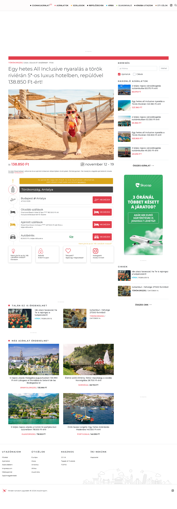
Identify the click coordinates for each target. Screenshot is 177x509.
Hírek (111, 5)
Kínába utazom (144, 5)
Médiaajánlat (7, 472)
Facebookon (18, 173)
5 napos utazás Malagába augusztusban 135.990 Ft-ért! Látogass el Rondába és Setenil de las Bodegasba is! (34, 380)
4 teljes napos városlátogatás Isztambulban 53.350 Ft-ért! (146, 118)
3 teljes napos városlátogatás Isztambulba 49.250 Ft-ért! (146, 149)
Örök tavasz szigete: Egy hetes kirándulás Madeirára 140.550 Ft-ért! (88, 428)
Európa (34, 457)
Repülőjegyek (96, 5)
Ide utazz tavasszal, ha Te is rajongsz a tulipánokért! (46, 312)
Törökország (97, 316)
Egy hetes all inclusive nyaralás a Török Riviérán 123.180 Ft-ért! (148, 102)
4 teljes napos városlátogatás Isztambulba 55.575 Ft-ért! (146, 87)
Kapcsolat (94, 457)
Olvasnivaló (125, 5)
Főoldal (5, 457)
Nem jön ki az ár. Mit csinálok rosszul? (95, 244)
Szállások (79, 5)
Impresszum (7, 468)
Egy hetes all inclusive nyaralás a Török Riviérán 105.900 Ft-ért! (148, 133)
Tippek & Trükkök (68, 461)
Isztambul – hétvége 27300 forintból (100, 311)
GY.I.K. (63, 457)
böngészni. (82, 182)
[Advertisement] (88, 33)
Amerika (35, 465)
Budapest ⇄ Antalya (34, 198)
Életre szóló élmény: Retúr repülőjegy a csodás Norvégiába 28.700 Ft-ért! (88, 379)
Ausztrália (36, 472)
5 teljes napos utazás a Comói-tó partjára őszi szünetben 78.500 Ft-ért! (33, 428)
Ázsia (34, 461)
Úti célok (163, 5)
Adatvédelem (7, 465)
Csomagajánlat (42, 5)
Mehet (164, 68)
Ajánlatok (62, 5)
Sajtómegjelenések (9, 476)
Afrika (34, 468)
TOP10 (64, 465)
